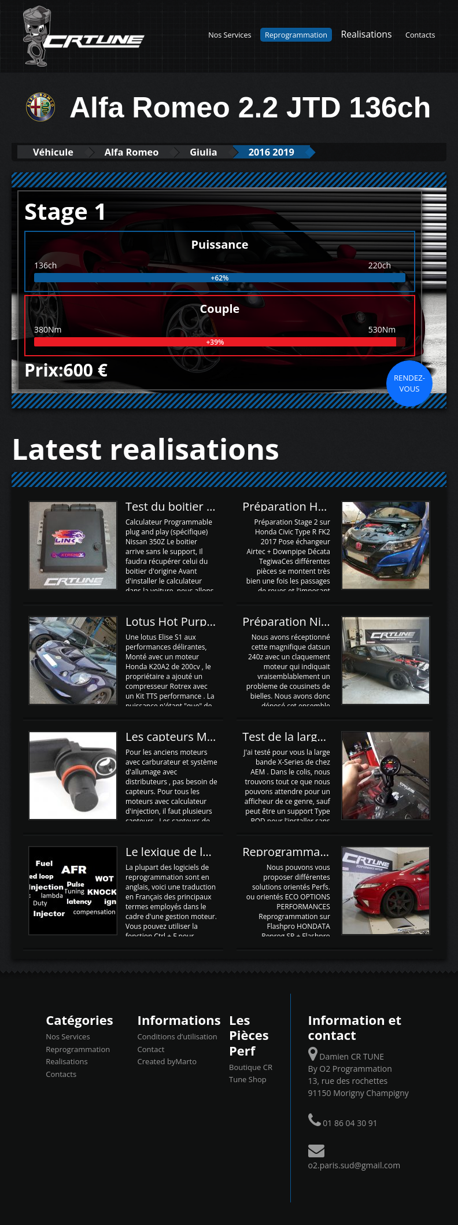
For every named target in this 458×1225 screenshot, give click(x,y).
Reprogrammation (296, 34)
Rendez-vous (409, 383)
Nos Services (229, 34)
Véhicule (56, 151)
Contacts (420, 34)
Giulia (216, 151)
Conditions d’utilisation (177, 1036)
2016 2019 (289, 151)
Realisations (366, 34)
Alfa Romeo (140, 151)
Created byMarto (167, 1061)
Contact (151, 1048)
